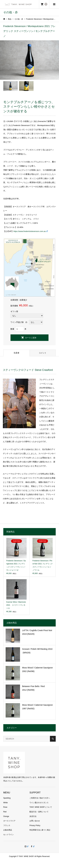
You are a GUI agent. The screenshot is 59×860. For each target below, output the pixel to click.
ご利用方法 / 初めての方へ (39, 798)
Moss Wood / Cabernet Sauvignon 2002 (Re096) (37, 669)
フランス (6, 825)
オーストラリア (9, 821)
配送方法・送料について (38, 812)
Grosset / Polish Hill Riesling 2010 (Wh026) (39, 651)
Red (4, 812)
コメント (42, 353)
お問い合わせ (34, 821)
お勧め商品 (7, 830)
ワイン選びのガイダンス (38, 803)
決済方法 (32, 816)
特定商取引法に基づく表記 (39, 830)
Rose (5, 807)
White (5, 803)
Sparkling (7, 798)
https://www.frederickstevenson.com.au (30, 231)
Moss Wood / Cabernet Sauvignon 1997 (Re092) (37, 707)
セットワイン (8, 835)
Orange (6, 816)
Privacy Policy (34, 825)
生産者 (16, 353)
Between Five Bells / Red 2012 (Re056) (33, 688)
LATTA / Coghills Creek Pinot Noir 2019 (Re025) (37, 632)
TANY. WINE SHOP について (40, 807)
